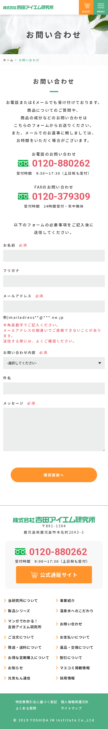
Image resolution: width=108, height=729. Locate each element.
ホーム (8, 60)
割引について (71, 657)
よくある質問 (26, 708)
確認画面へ (54, 474)
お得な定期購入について (28, 657)
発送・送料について (25, 647)
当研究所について (23, 600)
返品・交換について (77, 647)
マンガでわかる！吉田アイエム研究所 (25, 623)
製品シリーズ (19, 610)
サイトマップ (71, 708)
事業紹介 (67, 600)
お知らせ (15, 667)
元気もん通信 (19, 677)
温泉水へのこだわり (77, 610)
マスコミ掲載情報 (75, 667)
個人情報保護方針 (75, 701)
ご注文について (21, 636)
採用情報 (67, 677)
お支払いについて (75, 636)
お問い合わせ (71, 623)
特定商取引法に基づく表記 (36, 701)
